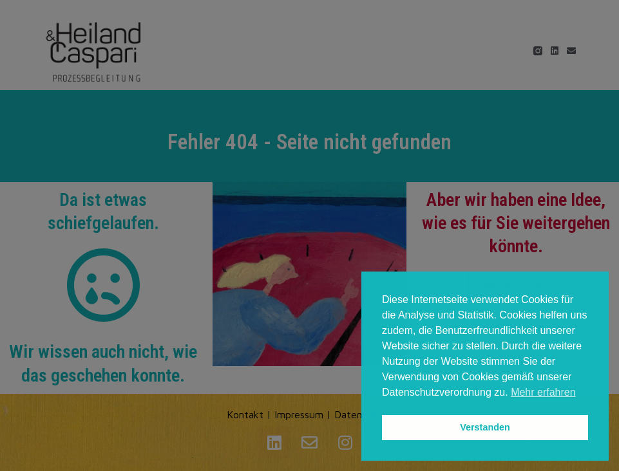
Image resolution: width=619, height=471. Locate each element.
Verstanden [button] (485, 427)
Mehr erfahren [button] (543, 392)
